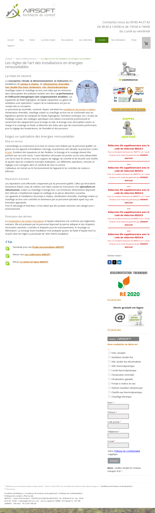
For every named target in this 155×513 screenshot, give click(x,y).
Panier (32, 40)
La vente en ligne (48, 40)
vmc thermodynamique (55, 87)
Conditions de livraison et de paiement (116, 486)
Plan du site (28, 496)
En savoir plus (114, 299)
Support (10, 45)
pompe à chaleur (29, 84)
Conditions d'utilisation (13, 493)
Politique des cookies (13, 496)
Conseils (101, 40)
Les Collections (85, 40)
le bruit (8, 152)
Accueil (10, 40)
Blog (21, 40)
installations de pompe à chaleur (79, 109)
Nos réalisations (118, 40)
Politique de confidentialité (127, 451)
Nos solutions (67, 40)
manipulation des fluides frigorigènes (26, 221)
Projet (134, 40)
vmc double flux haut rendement (23, 87)
